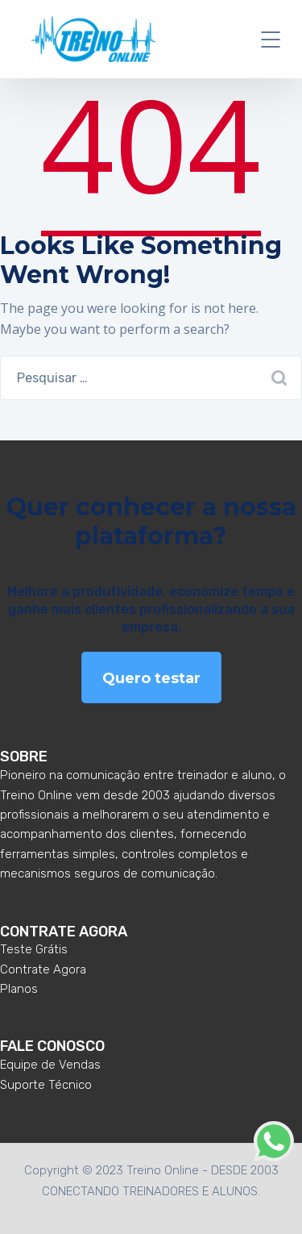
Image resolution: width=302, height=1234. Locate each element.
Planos (19, 989)
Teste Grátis (34, 949)
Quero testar (151, 678)
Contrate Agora (43, 969)
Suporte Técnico (46, 1085)
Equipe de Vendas (50, 1064)
